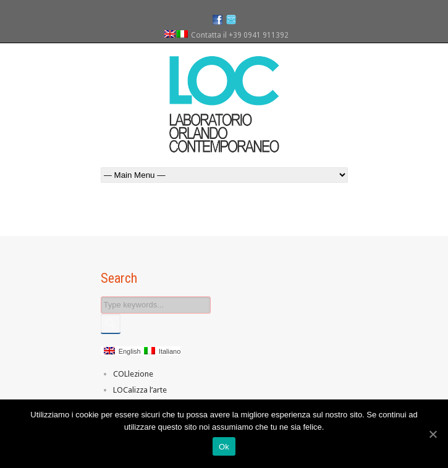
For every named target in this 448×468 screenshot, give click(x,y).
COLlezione (133, 373)
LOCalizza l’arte (140, 390)
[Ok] (432, 434)
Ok (224, 446)
